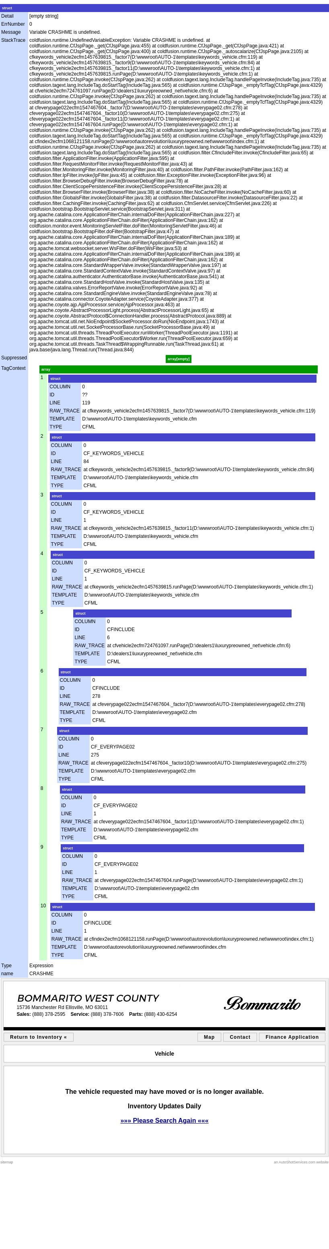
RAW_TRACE (64, 411)
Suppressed (14, 358)
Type (6, 965)
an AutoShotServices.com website (301, 1162)
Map (209, 1037)
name (7, 973)
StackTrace (13, 40)
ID (51, 395)
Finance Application (292, 1037)
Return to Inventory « (38, 1037)
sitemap (6, 1162)
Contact (240, 1037)
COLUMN (59, 387)
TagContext (13, 368)
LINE (54, 403)
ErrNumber (13, 24)
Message (11, 32)
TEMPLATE (61, 419)
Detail (7, 16)
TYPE (55, 427)
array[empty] (179, 359)
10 (43, 906)
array (45, 369)
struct (7, 8)
